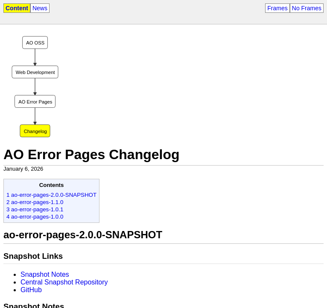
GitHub (31, 289)
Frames (277, 8)
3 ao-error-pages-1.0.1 (34, 209)
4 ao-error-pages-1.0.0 (34, 216)
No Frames (306, 8)
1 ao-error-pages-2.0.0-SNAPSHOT (51, 195)
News (39, 8)
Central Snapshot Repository (64, 282)
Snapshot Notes (44, 274)
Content (17, 8)
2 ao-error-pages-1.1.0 (34, 202)
